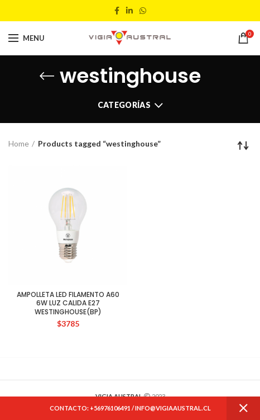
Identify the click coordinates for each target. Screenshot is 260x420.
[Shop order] (243, 145)
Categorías (124, 105)
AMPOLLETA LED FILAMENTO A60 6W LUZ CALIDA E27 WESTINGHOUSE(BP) (68, 303)
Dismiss (243, 408)
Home (18, 143)
